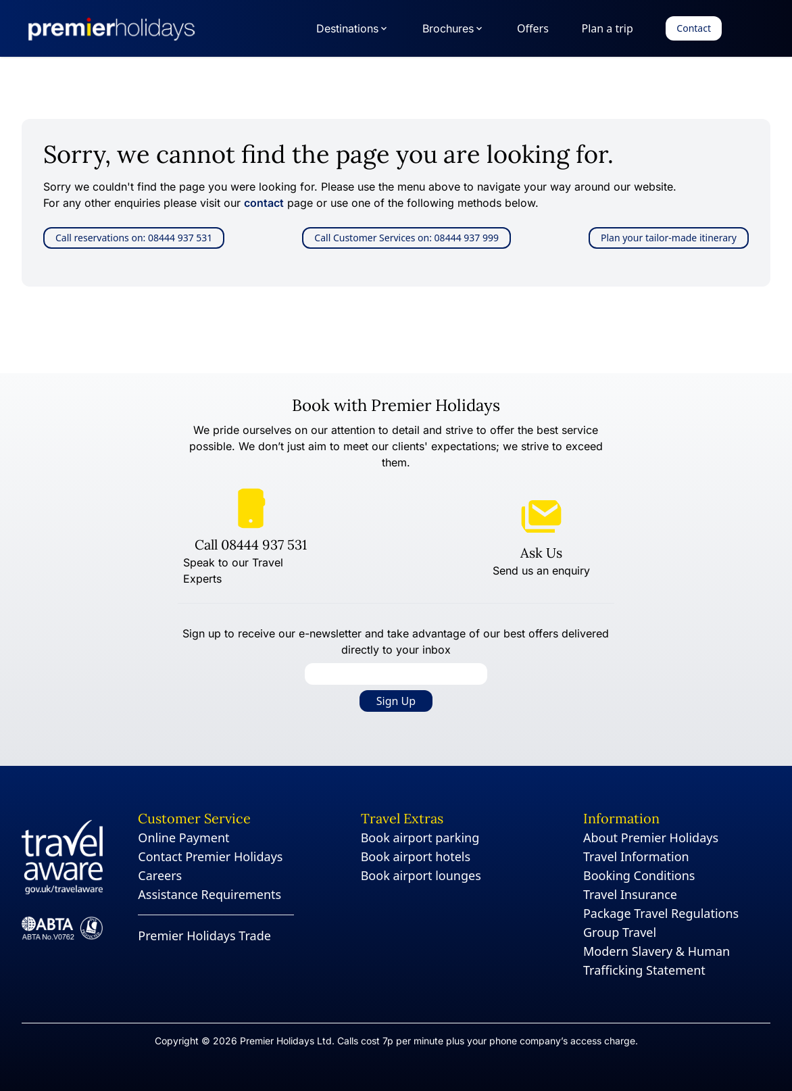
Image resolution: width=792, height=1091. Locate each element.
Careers (160, 875)
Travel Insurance (630, 894)
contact (264, 203)
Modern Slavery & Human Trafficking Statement (656, 960)
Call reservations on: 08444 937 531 (133, 237)
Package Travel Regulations (661, 913)
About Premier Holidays (650, 837)
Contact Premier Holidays (210, 856)
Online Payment (183, 837)
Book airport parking (420, 837)
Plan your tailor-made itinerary (669, 237)
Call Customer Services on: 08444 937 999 (406, 237)
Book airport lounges (421, 875)
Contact (693, 28)
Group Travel (619, 932)
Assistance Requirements (209, 894)
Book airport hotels (415, 856)
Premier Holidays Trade (204, 935)
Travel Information (636, 856)
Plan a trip (607, 28)
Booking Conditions (639, 875)
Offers (533, 28)
